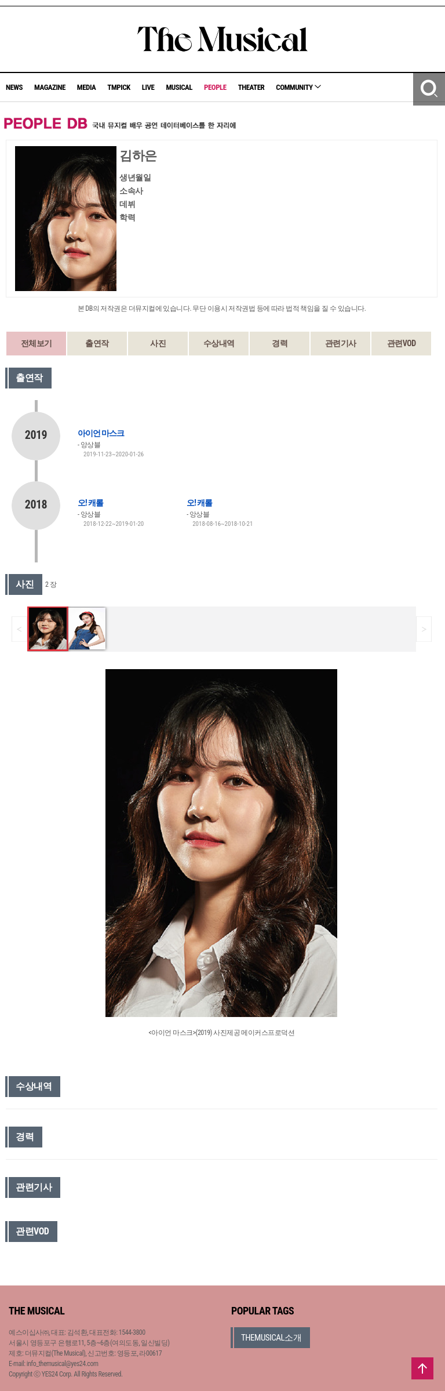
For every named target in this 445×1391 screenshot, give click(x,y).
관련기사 (340, 343)
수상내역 (219, 343)
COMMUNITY (298, 87)
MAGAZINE (49, 87)
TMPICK (118, 87)
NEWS (14, 87)
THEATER (251, 87)
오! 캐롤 (90, 502)
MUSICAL (179, 87)
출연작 (97, 343)
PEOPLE (215, 87)
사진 (158, 343)
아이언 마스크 (101, 433)
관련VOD (401, 343)
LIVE (148, 87)
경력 (279, 343)
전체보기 (36, 343)
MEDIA (86, 87)
